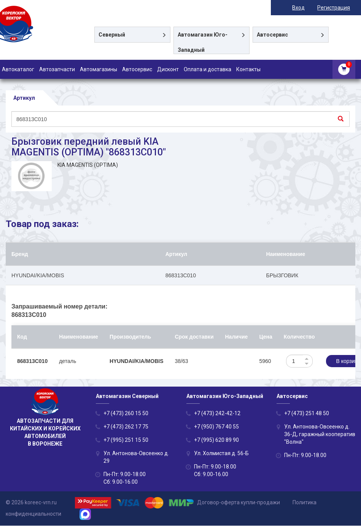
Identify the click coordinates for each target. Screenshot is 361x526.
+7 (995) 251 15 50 (125, 440)
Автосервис (137, 69)
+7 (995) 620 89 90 (216, 440)
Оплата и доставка (207, 69)
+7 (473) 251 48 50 (306, 414)
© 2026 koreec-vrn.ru (31, 502)
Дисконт (168, 69)
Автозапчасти (57, 69)
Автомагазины (98, 69)
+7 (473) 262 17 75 (125, 427)
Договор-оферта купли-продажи (238, 502)
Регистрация (339, 8)
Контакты (248, 69)
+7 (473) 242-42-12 (217, 414)
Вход (303, 8)
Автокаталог (18, 69)
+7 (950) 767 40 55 (216, 427)
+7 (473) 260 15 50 (125, 414)
